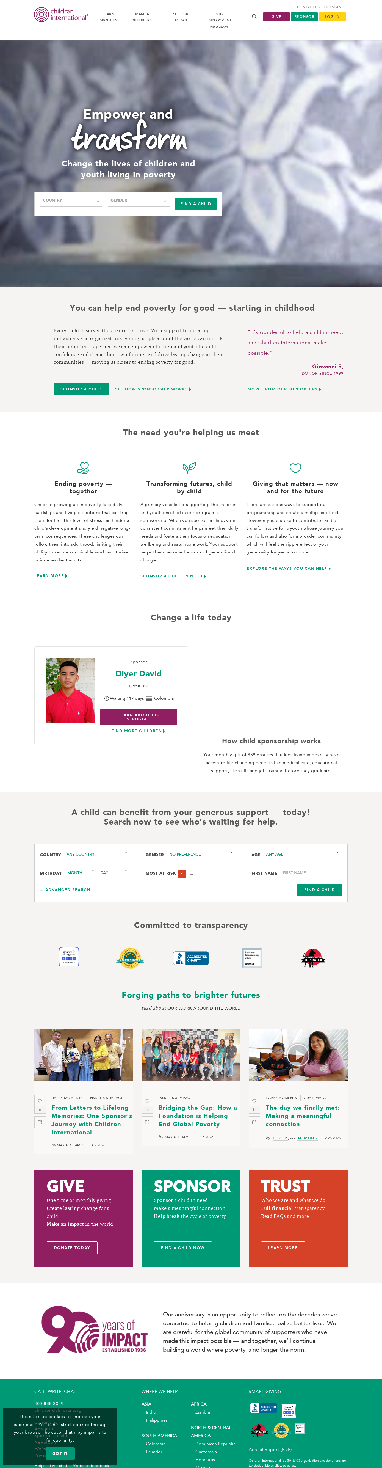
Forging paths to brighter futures (191, 995)
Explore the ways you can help (287, 568)
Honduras (203, 1460)
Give (277, 17)
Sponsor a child (81, 389)
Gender (118, 200)
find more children (137, 730)
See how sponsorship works (151, 389)
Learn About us (108, 17)
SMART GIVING (265, 1392)
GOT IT (60, 1453)
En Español (335, 7)
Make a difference (142, 17)
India (149, 1412)
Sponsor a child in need (171, 576)
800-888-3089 (48, 1404)
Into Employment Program (218, 20)
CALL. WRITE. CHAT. (55, 1392)
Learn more (49, 575)
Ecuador (152, 1452)
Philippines (155, 1420)
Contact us (308, 7)
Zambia (200, 1412)
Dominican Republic (213, 1444)
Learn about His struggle (138, 716)
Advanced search (67, 889)
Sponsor (305, 17)
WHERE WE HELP (160, 1392)
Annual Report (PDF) (270, 1450)
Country (52, 200)
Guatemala (204, 1452)
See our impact (180, 17)
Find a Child (319, 889)
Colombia (153, 1444)
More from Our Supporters (283, 389)
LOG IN (332, 17)
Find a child (196, 203)
